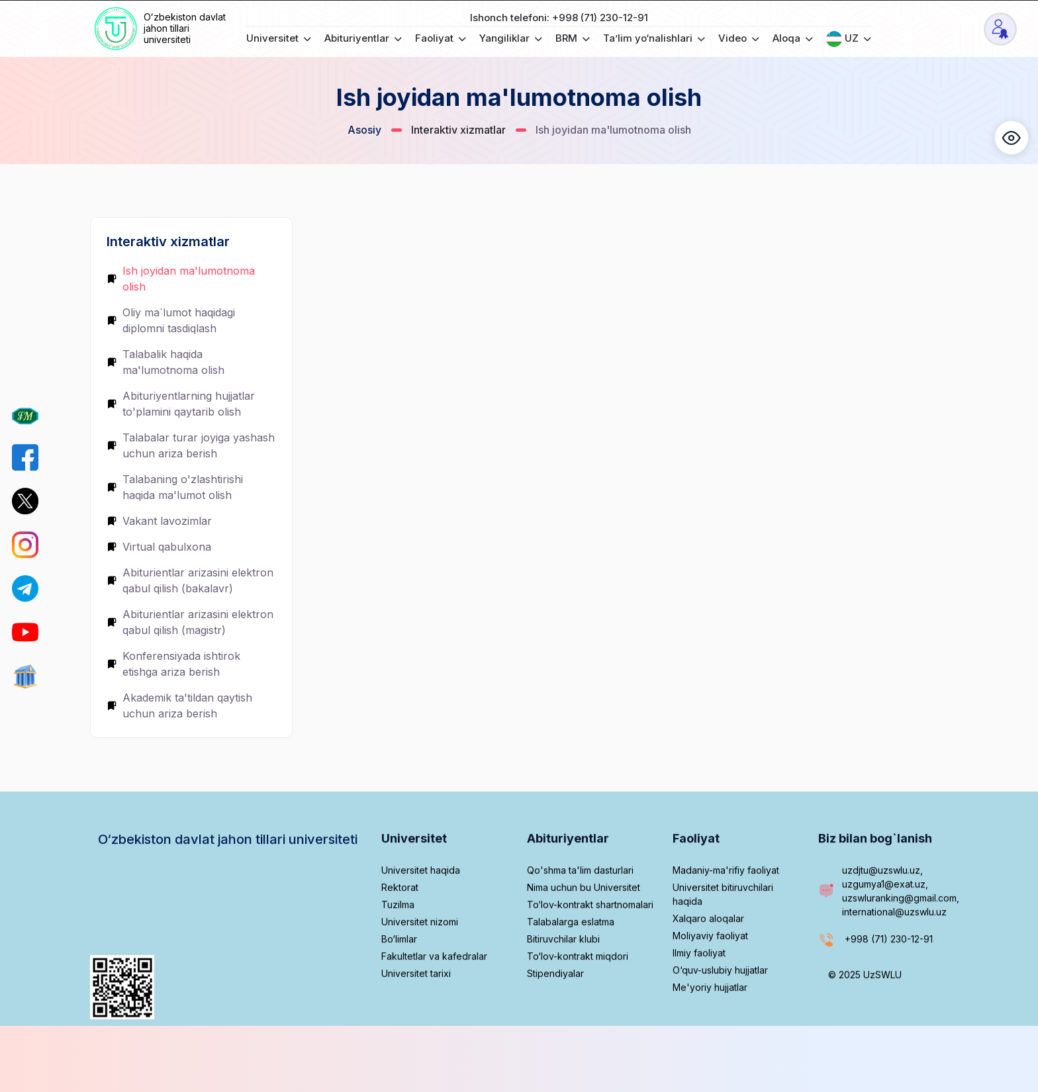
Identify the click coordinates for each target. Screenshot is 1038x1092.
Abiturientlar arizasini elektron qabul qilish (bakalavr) (190, 580)
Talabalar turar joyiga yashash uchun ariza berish (191, 445)
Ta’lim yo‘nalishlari (654, 38)
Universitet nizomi (419, 964)
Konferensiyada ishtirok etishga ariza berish (173, 663)
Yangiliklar (510, 38)
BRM (572, 38)
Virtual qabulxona (159, 546)
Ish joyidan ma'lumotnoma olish (181, 278)
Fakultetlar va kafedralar (434, 999)
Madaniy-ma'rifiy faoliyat (726, 913)
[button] (1011, 137)
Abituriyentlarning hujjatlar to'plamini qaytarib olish (181, 403)
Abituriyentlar (363, 38)
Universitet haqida (420, 913)
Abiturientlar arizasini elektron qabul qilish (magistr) (190, 622)
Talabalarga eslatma (570, 964)
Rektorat (399, 930)
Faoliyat (440, 38)
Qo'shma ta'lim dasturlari (580, 913)
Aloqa (793, 38)
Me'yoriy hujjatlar (710, 1030)
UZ (848, 39)
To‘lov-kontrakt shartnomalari (590, 947)
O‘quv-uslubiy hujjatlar (720, 1013)
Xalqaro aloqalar (708, 961)
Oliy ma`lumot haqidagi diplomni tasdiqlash (171, 320)
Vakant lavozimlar (159, 520)
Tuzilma (397, 947)
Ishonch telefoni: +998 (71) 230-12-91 (559, 17)
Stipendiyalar (555, 1016)
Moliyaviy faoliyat (710, 978)
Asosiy (364, 129)
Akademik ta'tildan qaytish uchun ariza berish (179, 705)
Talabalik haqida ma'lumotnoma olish (165, 362)
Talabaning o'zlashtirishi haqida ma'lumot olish (175, 487)
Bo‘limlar (399, 981)
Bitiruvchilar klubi (563, 981)
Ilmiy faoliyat (699, 995)
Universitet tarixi (416, 1016)
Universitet (278, 38)
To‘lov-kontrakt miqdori (577, 999)
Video (738, 38)
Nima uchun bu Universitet (583, 930)
